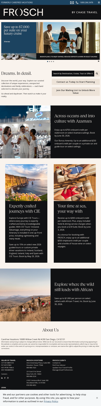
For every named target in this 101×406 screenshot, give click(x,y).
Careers (4, 374)
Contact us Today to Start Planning (76, 82)
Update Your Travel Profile (62, 367)
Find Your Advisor (59, 365)
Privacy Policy (51, 401)
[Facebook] (4, 378)
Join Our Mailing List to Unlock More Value (75, 91)
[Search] (97, 74)
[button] (97, 398)
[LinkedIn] (2, 378)
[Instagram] (8, 378)
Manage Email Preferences (63, 370)
